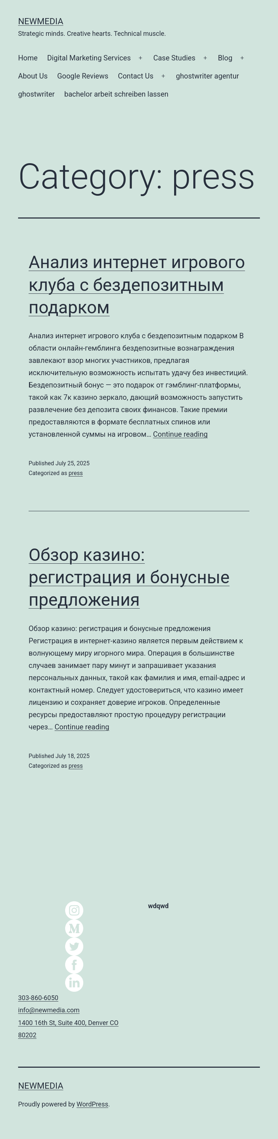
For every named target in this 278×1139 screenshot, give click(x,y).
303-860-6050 (38, 998)
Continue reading (180, 434)
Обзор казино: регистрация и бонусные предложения (129, 577)
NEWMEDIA (40, 21)
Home (28, 58)
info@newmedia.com (49, 1010)
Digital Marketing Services (89, 58)
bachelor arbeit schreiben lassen (116, 94)
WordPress (92, 1104)
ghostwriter (36, 94)
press (75, 473)
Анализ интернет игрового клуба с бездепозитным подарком (137, 285)
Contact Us (135, 76)
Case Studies (174, 58)
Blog (225, 58)
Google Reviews (82, 76)
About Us (33, 76)
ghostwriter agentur (207, 76)
